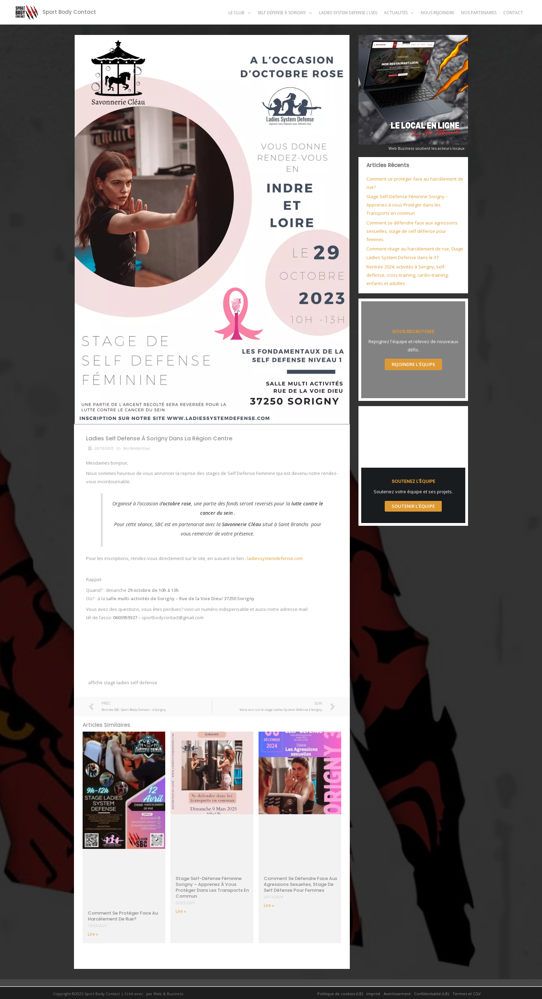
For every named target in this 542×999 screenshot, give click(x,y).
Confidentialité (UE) (431, 993)
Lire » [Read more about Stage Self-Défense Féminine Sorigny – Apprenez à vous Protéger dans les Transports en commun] (181, 911)
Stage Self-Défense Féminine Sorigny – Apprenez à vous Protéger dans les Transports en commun (212, 887)
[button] (239, 13)
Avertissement (397, 993)
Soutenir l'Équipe (413, 506)
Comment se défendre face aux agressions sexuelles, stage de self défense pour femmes (300, 884)
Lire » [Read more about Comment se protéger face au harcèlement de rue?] (93, 934)
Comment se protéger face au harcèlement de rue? (123, 916)
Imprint (373, 993)
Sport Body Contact (69, 12)
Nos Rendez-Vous (136, 448)
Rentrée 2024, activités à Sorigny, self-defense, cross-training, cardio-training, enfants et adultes (407, 275)
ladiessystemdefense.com (275, 558)
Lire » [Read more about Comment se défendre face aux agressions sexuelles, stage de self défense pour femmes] (269, 905)
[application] (247, 13)
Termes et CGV (466, 993)
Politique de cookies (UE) (340, 993)
